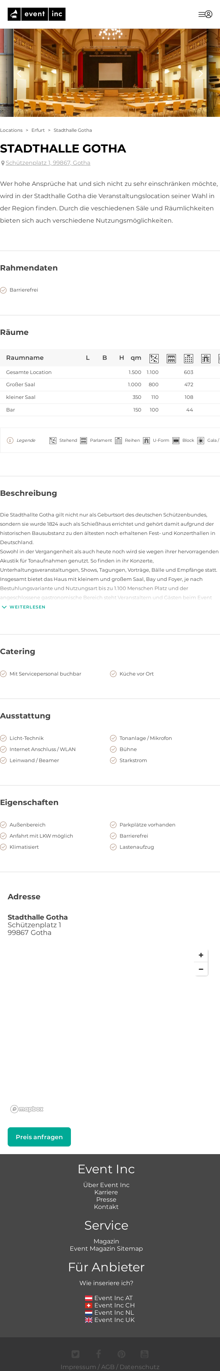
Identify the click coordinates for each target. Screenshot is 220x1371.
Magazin (106, 1241)
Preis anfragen (39, 1137)
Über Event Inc (106, 1185)
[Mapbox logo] (27, 1109)
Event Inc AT (109, 1298)
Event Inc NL (109, 1312)
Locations (11, 130)
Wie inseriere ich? (106, 1283)
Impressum (78, 1367)
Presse (106, 1199)
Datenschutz (139, 1367)
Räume (14, 332)
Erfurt (38, 130)
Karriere (106, 1192)
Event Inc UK (110, 1319)
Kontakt (106, 1206)
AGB (108, 1367)
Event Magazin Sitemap (106, 1248)
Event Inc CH (110, 1305)
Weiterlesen (23, 607)
